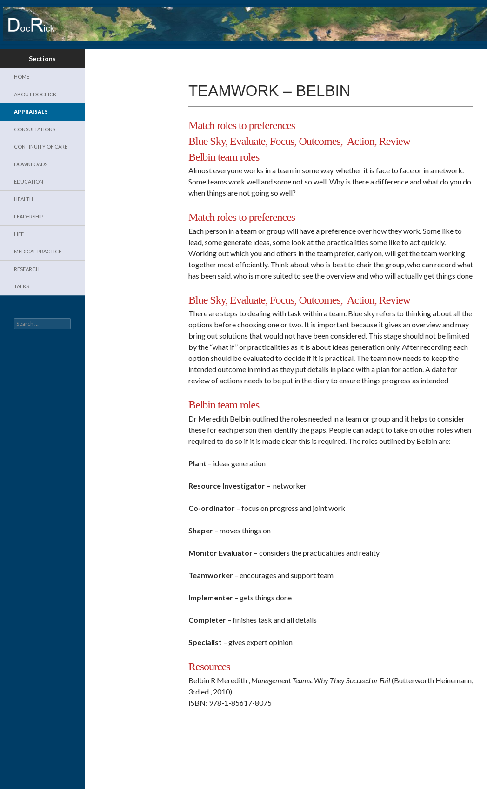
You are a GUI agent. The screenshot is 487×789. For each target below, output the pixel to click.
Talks (21, 286)
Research (27, 269)
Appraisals (31, 112)
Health (23, 199)
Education (28, 181)
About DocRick (35, 94)
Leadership (28, 216)
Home (21, 77)
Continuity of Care (40, 146)
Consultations (34, 129)
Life (19, 234)
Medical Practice (37, 251)
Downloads (30, 164)
